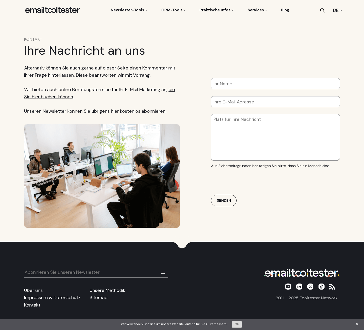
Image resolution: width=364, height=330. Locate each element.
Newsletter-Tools (129, 10)
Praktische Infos (216, 10)
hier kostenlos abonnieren (138, 111)
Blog (285, 10)
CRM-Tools (173, 10)
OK (237, 324)
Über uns (33, 290)
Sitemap (98, 297)
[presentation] (246, 180)
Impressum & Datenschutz (52, 297)
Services (257, 10)
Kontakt (32, 305)
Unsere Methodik (107, 290)
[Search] (322, 10)
